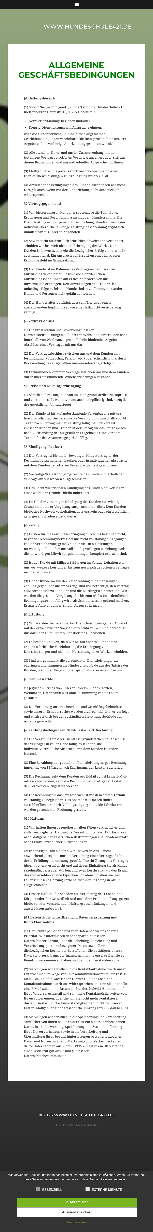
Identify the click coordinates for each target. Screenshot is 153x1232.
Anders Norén (85, 1124)
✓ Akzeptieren (77, 1202)
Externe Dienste (104, 1189)
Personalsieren (76, 1222)
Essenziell (49, 1189)
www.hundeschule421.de (88, 26)
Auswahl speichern (77, 1212)
